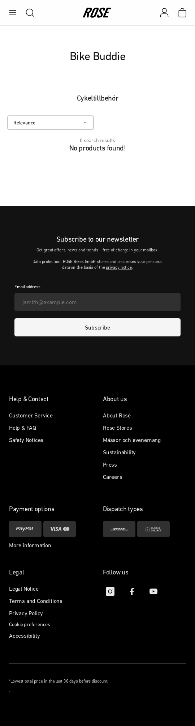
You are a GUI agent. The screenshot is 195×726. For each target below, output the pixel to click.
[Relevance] (50, 122)
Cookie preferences (29, 624)
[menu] (12, 12)
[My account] (164, 12)
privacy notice (119, 267)
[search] (26, 12)
